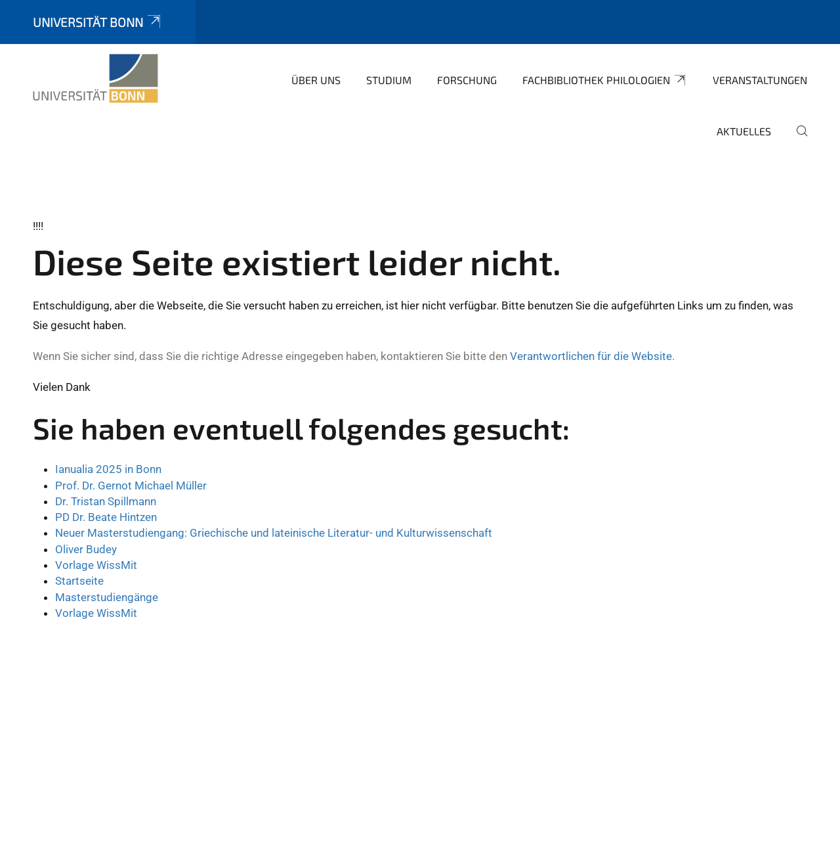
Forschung (467, 80)
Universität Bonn (98, 22)
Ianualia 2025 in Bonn (108, 469)
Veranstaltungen (760, 80)
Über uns (316, 80)
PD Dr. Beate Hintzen (106, 517)
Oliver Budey (86, 549)
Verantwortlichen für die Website (591, 356)
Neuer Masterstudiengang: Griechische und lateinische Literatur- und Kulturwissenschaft (273, 532)
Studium (388, 80)
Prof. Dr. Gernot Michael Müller (131, 485)
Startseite (79, 580)
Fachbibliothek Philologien (604, 80)
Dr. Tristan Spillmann (105, 501)
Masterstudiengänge (106, 597)
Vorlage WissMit (96, 565)
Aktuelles (744, 131)
